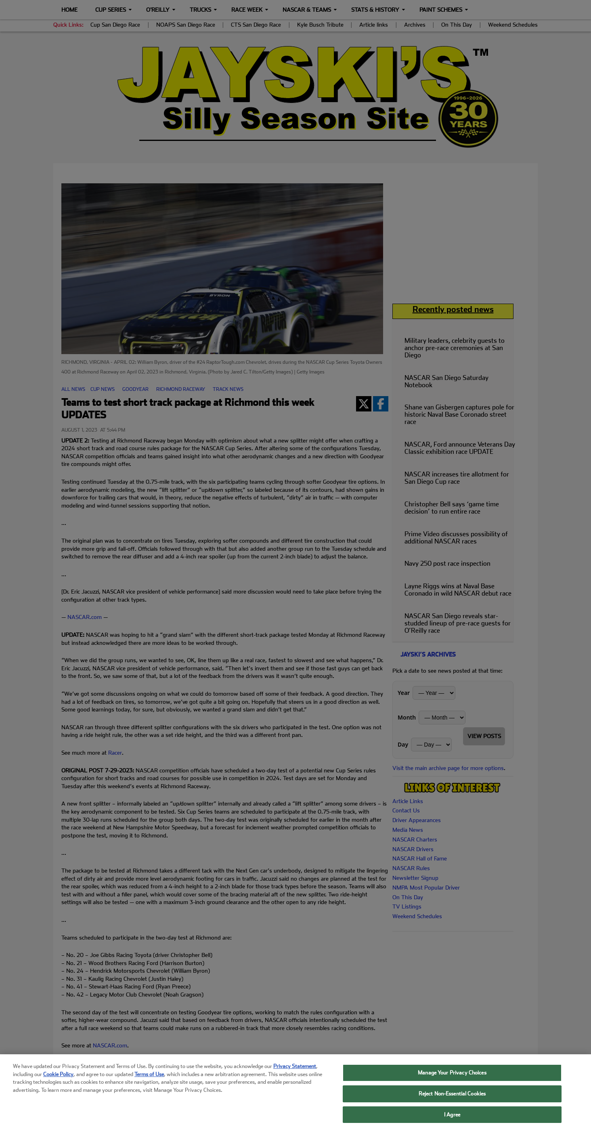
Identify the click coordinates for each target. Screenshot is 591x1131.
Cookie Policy (58, 1084)
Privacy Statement (294, 1076)
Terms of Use (149, 1084)
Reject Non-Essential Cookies (452, 1103)
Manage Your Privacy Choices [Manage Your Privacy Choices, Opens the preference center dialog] (452, 1083)
